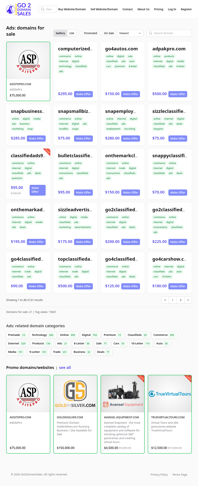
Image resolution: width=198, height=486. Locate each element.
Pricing (158, 9)
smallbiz (63, 128)
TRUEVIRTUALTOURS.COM (168, 417)
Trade (60, 352)
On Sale (109, 33)
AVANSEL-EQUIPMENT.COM (121, 417)
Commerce (165, 335)
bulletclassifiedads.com (85, 155)
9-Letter (38, 352)
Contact (128, 9)
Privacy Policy (159, 474)
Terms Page (179, 474)
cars (108, 66)
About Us (143, 9)
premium (120, 66)
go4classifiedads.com (129, 259)
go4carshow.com (171, 259)
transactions (66, 173)
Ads (62, 343)
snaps (75, 128)
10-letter (167, 276)
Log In (172, 9)
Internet (17, 343)
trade (122, 168)
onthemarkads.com (33, 209)
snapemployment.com (131, 111)
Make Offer (83, 94)
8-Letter (82, 343)
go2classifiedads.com (129, 209)
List (71, 33)
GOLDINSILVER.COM (70, 417)
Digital (90, 335)
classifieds (81, 66)
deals (179, 123)
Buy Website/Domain (72, 9)
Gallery (60, 33)
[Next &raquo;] (188, 300)
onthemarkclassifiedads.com (138, 155)
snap (30, 128)
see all (65, 367)
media (180, 61)
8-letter (133, 66)
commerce (65, 56)
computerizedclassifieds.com (91, 48)
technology (65, 66)
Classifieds (138, 335)
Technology (43, 335)
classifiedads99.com (34, 155)
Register (186, 9)
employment (113, 128)
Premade (17, 335)
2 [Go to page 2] (180, 300)
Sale (102, 343)
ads (61, 71)
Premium (113, 335)
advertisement (83, 227)
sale (130, 56)
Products (42, 343)
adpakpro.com (169, 48)
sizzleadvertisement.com (87, 209)
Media (16, 352)
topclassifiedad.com (81, 259)
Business (83, 352)
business (24, 123)
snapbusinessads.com (36, 111)
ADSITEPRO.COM (20, 84)
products (169, 56)
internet (63, 61)
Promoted (90, 33)
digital (75, 61)
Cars (120, 343)
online (78, 56)
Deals (104, 352)
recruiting (129, 128)
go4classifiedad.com (34, 259)
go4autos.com (121, 48)
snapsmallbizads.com (82, 111)
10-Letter (141, 343)
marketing (18, 128)
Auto (162, 343)
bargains (158, 128)
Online (68, 335)
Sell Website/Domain (104, 9)
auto (131, 61)
